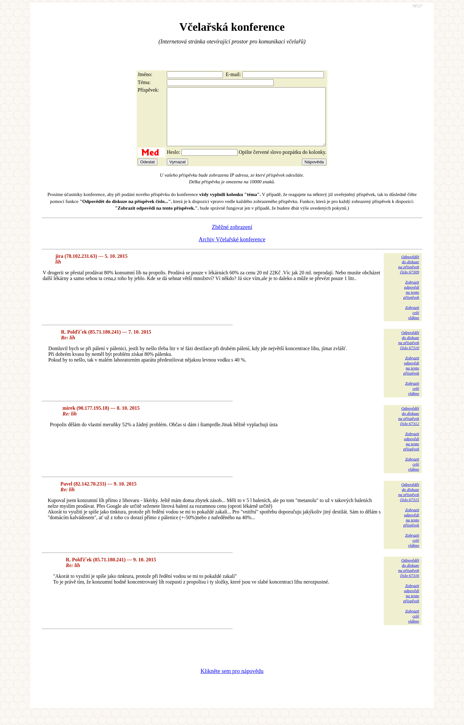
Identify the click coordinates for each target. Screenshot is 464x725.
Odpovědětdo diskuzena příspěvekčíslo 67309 (408, 276)
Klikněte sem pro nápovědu (231, 682)
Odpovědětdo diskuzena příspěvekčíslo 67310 (408, 352)
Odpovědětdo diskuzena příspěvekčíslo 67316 (408, 579)
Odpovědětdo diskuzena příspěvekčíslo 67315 (408, 503)
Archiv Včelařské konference (232, 251)
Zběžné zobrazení (232, 238)
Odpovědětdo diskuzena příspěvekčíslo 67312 (408, 427)
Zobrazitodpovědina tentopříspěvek (411, 301)
